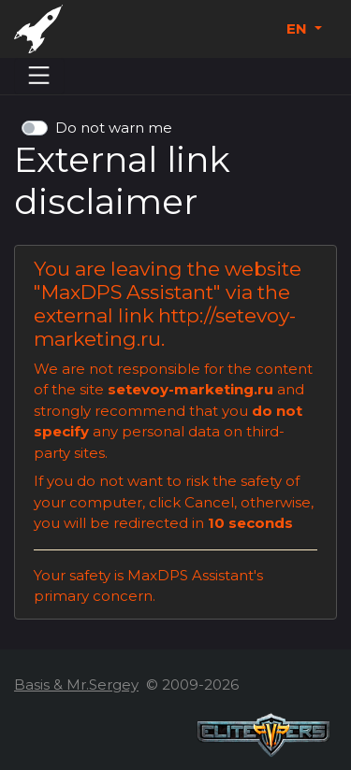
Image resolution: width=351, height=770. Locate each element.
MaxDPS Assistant (127, 292)
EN (298, 28)
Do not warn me (113, 127)
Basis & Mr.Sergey (76, 684)
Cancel (209, 502)
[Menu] (39, 75)
